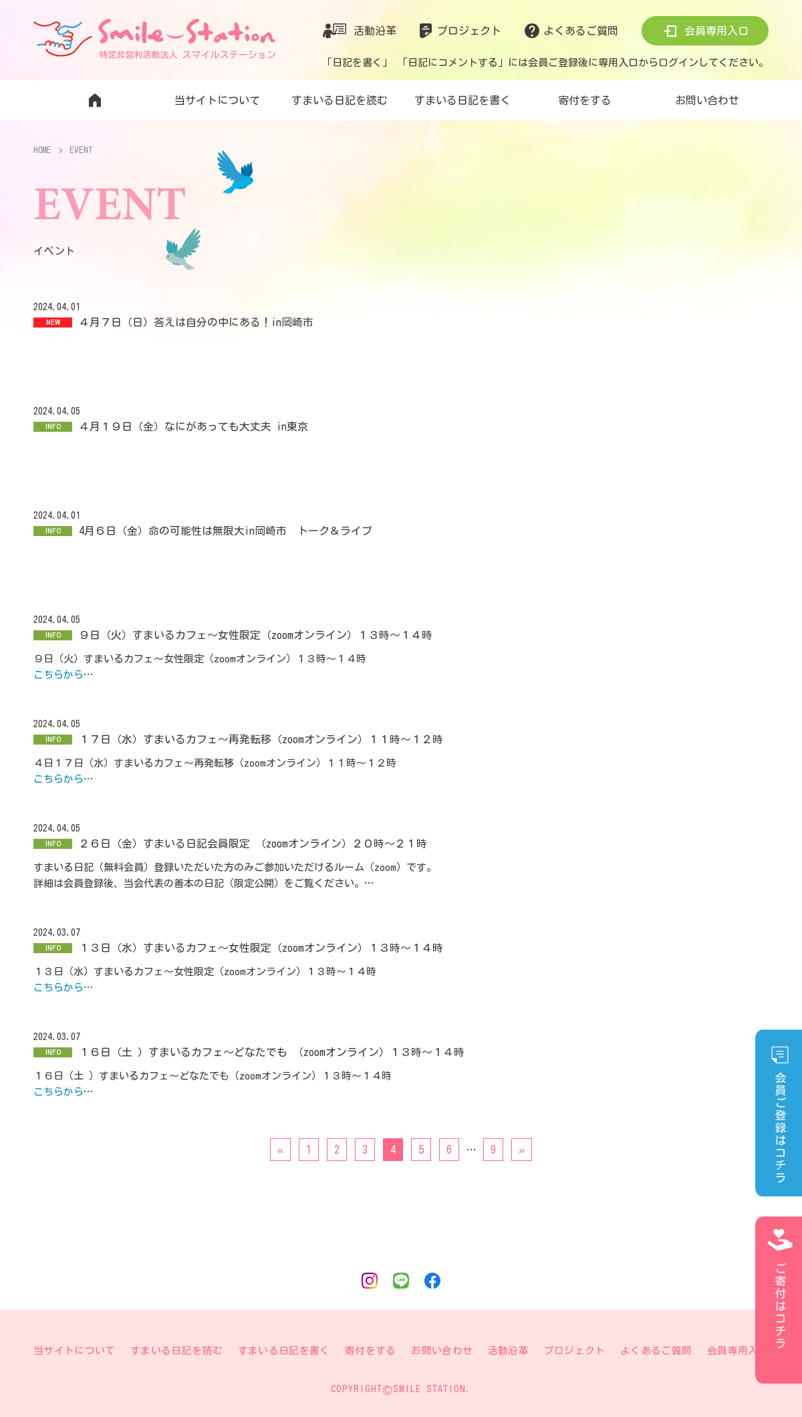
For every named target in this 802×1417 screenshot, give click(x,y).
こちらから (58, 675)
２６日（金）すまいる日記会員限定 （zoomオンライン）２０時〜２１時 (253, 843)
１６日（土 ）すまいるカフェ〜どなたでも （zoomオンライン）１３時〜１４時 (271, 1052)
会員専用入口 (716, 30)
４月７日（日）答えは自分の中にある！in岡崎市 (196, 322)
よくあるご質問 (580, 30)
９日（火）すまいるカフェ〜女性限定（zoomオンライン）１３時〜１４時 (255, 635)
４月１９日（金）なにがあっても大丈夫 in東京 (193, 426)
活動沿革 (375, 30)
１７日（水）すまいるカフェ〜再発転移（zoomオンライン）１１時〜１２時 (261, 739)
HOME (42, 150)
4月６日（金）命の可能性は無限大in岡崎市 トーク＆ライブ (225, 530)
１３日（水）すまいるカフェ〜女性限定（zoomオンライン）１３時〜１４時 (261, 947)
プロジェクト (469, 30)
